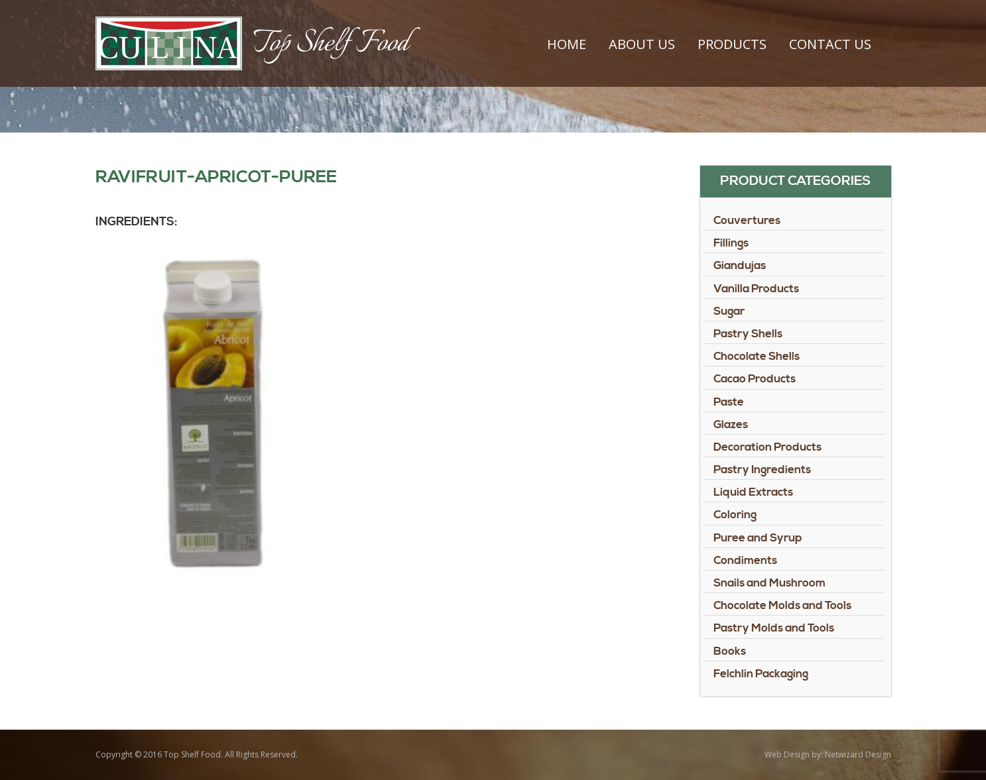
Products (732, 44)
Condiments (745, 560)
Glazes (730, 425)
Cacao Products (754, 379)
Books (729, 651)
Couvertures (746, 220)
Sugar (729, 311)
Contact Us (830, 44)
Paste (728, 402)
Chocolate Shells (756, 356)
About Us (642, 44)
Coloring (735, 515)
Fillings (731, 243)
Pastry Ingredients (762, 470)
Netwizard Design (858, 754)
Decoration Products (767, 447)
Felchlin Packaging (760, 674)
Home (566, 44)
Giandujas (739, 265)
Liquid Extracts (753, 492)
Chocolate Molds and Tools (782, 605)
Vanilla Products (756, 289)
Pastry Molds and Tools (773, 628)
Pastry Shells (747, 334)
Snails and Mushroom (769, 583)
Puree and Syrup (757, 538)
